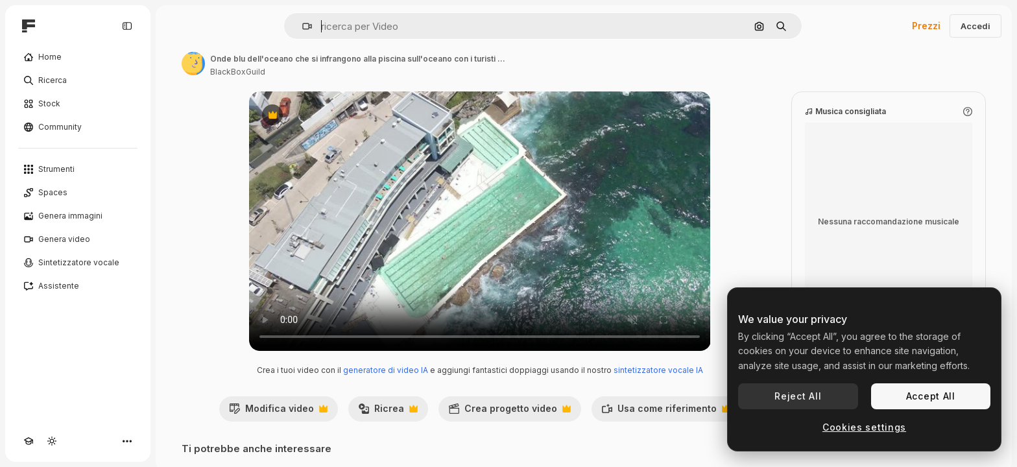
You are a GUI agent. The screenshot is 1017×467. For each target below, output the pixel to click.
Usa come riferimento (665, 412)
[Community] (78, 127)
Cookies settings (864, 427)
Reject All (797, 395)
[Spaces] (78, 192)
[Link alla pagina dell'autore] (193, 63)
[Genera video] (78, 239)
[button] (302, 26)
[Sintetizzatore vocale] (78, 262)
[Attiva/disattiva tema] (52, 441)
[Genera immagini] (78, 216)
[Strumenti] (78, 169)
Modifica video (278, 412)
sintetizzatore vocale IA (658, 370)
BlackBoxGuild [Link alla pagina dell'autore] (237, 72)
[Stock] (78, 103)
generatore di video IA (385, 370)
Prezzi (926, 25)
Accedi (975, 26)
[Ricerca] (78, 80)
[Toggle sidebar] (127, 26)
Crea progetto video (509, 412)
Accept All (930, 395)
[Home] (78, 57)
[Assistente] (78, 286)
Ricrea (388, 412)
